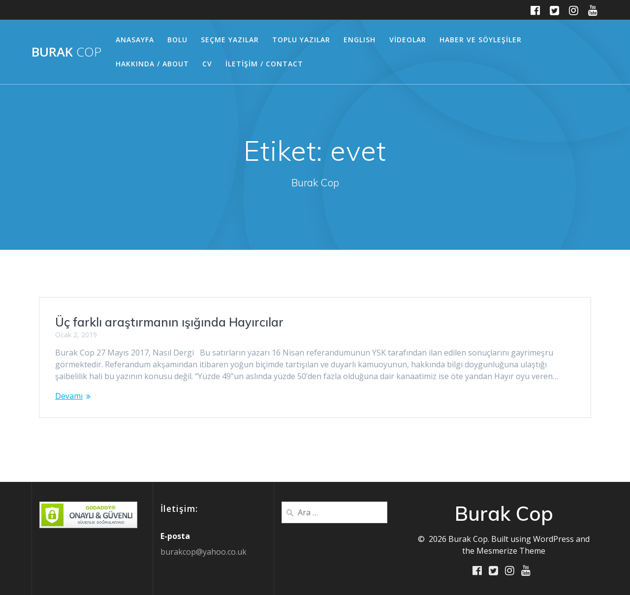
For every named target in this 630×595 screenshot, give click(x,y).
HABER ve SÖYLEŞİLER (481, 39)
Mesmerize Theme (510, 550)
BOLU (177, 39)
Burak (66, 52)
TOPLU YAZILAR (301, 39)
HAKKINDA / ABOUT (152, 63)
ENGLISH (360, 39)
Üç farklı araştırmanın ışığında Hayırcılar (169, 322)
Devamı (69, 395)
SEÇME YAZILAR (230, 39)
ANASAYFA (135, 39)
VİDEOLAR (407, 39)
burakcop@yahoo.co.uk (203, 551)
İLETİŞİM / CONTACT (264, 63)
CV (207, 63)
